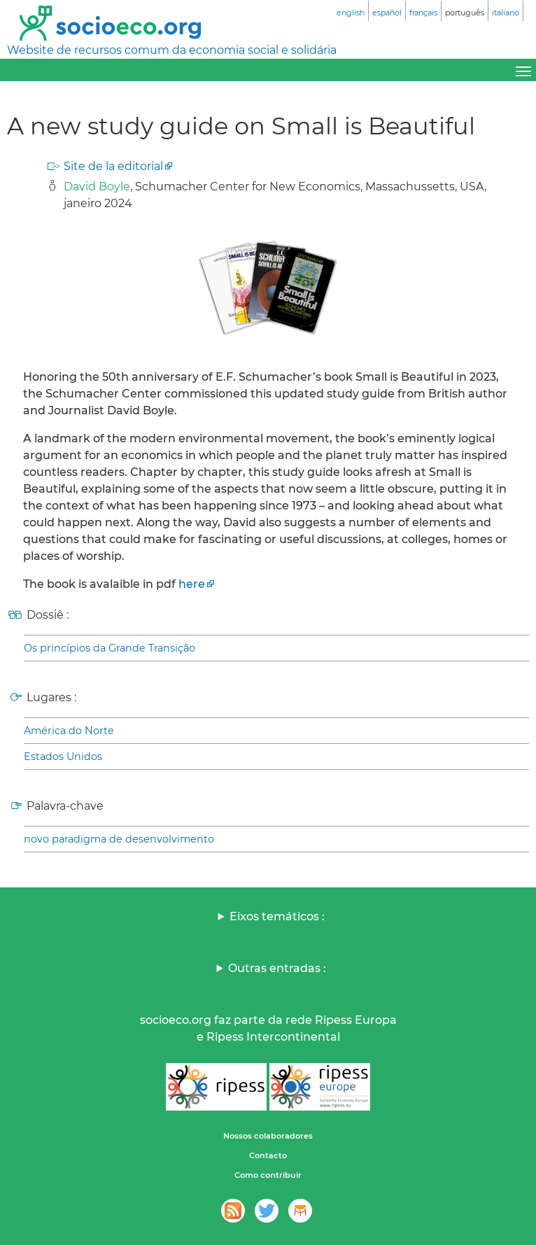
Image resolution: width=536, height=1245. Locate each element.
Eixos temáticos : (277, 916)
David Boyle (97, 186)
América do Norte (69, 730)
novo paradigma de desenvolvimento (119, 839)
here (191, 584)
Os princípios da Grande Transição (109, 648)
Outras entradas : (277, 968)
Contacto (268, 1155)
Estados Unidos (63, 756)
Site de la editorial (113, 166)
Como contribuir (268, 1175)
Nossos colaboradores (268, 1136)
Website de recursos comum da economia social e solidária (172, 50)
